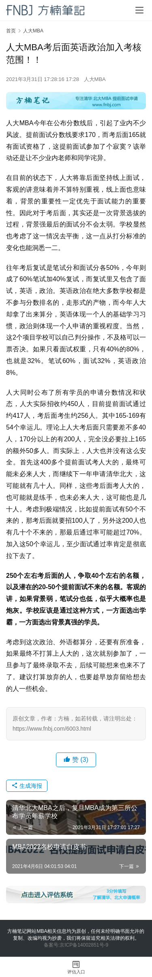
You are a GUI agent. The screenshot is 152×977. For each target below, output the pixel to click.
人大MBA (95, 79)
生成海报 (26, 785)
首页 (11, 31)
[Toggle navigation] (139, 10)
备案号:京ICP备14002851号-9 (76, 945)
